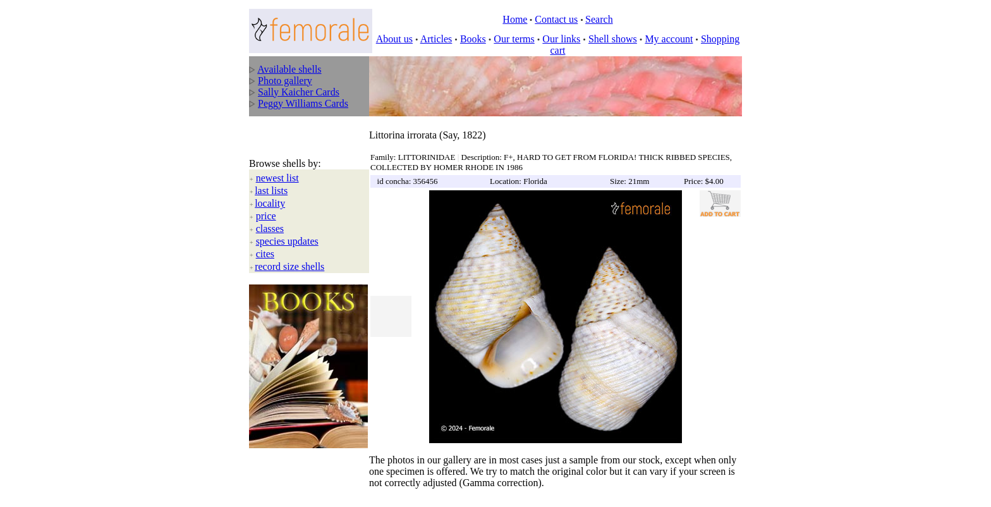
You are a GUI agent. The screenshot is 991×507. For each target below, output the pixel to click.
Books (473, 39)
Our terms (514, 39)
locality (270, 190)
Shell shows (612, 39)
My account (669, 39)
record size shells (289, 253)
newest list (277, 165)
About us (394, 39)
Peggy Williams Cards (303, 103)
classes (270, 216)
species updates (287, 228)
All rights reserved (338, 489)
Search (599, 19)
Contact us (556, 19)
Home (514, 19)
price (266, 203)
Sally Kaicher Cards (298, 92)
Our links (561, 39)
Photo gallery (285, 80)
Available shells (289, 69)
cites (265, 241)
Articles (436, 39)
